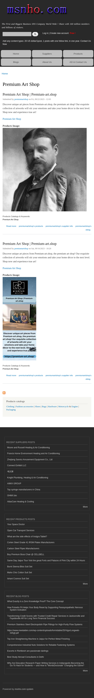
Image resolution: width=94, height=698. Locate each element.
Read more (11, 225)
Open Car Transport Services (20, 530)
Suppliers (47, 53)
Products (78, 53)
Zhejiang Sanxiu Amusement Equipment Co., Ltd (29, 459)
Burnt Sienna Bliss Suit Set (19, 566)
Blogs (16, 62)
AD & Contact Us (78, 62)
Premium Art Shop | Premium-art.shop (30, 94)
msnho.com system (24, 689)
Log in (45, 33)
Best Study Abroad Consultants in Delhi (25, 657)
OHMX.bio (12, 495)
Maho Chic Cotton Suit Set (19, 572)
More (85, 507)
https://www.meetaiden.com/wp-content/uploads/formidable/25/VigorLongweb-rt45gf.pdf (43, 631)
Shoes (37, 406)
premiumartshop (21, 99)
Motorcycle (63, 406)
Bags (44, 406)
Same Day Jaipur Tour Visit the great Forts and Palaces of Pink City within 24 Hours (46, 560)
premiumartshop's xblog (83, 228)
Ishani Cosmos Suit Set (18, 578)
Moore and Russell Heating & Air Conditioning (28, 447)
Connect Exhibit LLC (16, 465)
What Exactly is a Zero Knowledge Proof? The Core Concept (35, 601)
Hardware (52, 406)
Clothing (10, 406)
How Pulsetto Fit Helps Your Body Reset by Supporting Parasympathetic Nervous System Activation (45, 608)
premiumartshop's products (31, 226)
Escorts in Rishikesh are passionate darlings (27, 651)
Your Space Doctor (16, 524)
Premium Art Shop (12, 119)
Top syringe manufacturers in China (23, 489)
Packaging (11, 409)
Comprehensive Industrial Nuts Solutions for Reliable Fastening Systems (41, 645)
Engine (74, 406)
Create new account (59, 33)
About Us (47, 62)
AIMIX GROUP (14, 483)
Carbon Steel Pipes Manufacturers (23, 548)
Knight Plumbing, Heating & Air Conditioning (27, 477)
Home (16, 53)
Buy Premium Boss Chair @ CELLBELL (25, 554)
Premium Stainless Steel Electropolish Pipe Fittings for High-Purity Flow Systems (44, 624)
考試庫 (10, 471)
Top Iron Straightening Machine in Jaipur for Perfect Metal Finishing (38, 639)
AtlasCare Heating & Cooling (20, 501)
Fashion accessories (24, 406)
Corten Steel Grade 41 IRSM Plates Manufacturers (30, 542)
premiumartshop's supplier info (59, 226)
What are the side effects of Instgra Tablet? (27, 536)
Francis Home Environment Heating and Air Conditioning (33, 453)
